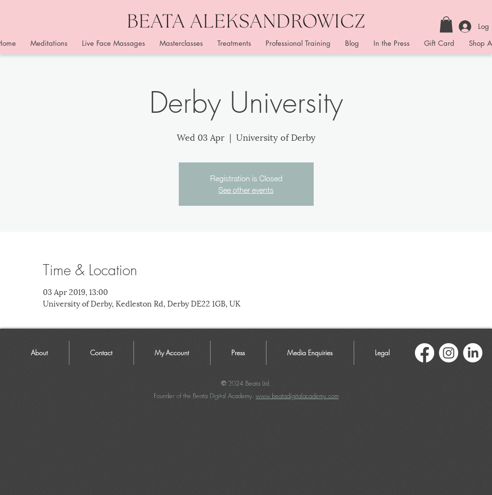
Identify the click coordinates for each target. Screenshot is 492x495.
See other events (246, 190)
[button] (446, 24)
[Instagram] (448, 352)
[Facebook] (424, 352)
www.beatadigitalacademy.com (297, 395)
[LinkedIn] (472, 352)
